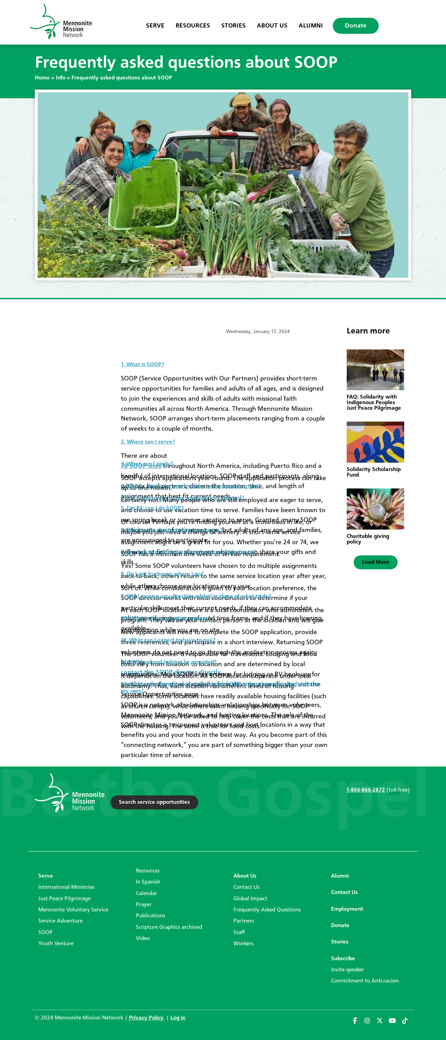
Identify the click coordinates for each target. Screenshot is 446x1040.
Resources (193, 26)
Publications (150, 916)
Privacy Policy (147, 1018)
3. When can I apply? (147, 464)
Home (42, 78)
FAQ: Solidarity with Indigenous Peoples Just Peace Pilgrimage (374, 402)
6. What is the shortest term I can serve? (171, 530)
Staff (239, 932)
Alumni (311, 26)
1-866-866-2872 (365, 790)
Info (61, 78)
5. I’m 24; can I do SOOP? (152, 508)
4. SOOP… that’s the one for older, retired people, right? (190, 486)
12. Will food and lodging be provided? (168, 662)
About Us (272, 26)
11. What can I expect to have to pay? (168, 640)
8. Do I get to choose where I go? (162, 574)
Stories (233, 26)
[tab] (224, 361)
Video (143, 938)
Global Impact (250, 899)
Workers (243, 944)
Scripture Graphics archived (169, 927)
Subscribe (343, 959)
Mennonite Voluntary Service (73, 910)
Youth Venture (56, 944)
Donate (356, 26)
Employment (347, 909)
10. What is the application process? (165, 618)
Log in (177, 1018)
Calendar (146, 893)
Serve (155, 26)
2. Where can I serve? (148, 442)
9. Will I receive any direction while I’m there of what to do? (196, 596)
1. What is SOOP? (142, 365)
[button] (376, 562)
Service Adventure (60, 921)
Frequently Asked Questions (267, 910)
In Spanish (148, 882)
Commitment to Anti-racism (365, 981)
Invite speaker (347, 970)
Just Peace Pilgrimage (64, 899)
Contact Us (246, 887)
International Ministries (66, 887)
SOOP (45, 932)
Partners (243, 921)
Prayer (144, 905)
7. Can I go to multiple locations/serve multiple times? (188, 552)
